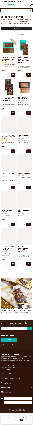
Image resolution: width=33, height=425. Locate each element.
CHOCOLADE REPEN (19, 14)
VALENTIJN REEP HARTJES (7, 210)
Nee (26, 420)
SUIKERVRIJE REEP (24, 173)
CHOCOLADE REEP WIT (8, 174)
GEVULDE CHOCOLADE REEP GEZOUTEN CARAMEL (24, 249)
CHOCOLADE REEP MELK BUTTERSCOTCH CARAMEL (24, 60)
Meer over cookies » (16, 422)
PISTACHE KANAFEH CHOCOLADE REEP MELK (8, 59)
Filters (17, 28)
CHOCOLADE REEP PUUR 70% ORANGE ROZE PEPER (8, 137)
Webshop (9, 14)
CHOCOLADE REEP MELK (24, 136)
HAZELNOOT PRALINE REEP (22, 98)
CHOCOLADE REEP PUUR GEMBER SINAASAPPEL (8, 248)
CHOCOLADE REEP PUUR (24, 210)
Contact (9, 339)
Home (2, 14)
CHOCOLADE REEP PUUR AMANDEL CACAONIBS (8, 99)
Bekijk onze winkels (9, 345)
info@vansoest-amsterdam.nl (12, 378)
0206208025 (8, 373)
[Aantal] (8, 75)
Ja (21, 420)
